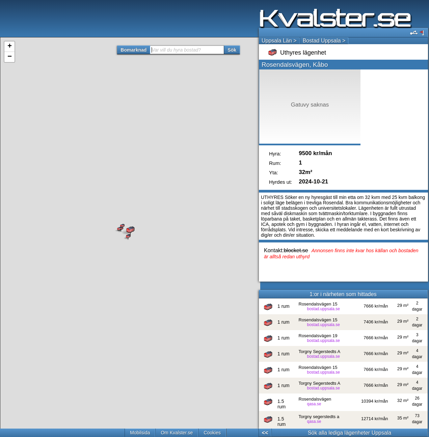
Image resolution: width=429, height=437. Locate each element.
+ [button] (9, 46)
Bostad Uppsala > (324, 40)
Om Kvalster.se (177, 432)
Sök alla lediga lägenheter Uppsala (349, 433)
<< (265, 433)
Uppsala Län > (279, 40)
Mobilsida (140, 432)
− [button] (9, 57)
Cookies (212, 432)
